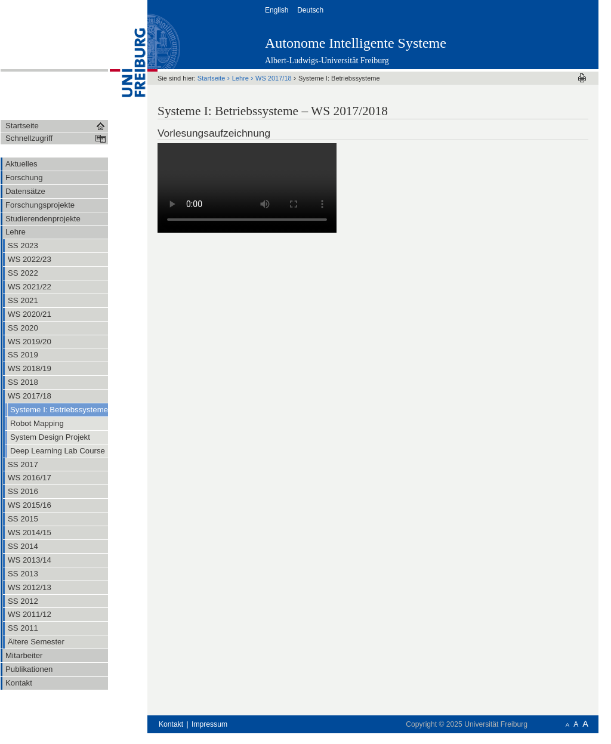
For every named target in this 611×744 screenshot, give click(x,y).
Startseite (212, 78)
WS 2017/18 (274, 78)
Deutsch (311, 10)
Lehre (241, 78)
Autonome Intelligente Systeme (355, 43)
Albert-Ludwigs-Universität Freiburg (327, 60)
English (278, 10)
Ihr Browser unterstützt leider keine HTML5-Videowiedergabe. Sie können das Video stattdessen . (247, 188)
